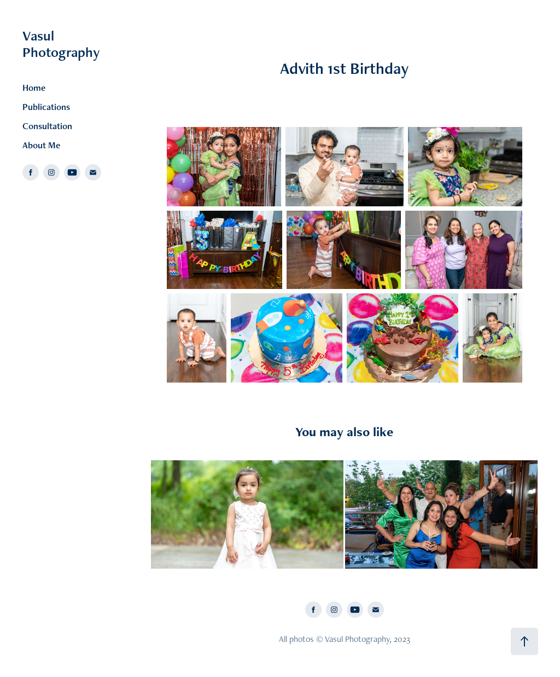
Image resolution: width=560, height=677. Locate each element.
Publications (46, 107)
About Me (41, 145)
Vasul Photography (61, 43)
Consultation (47, 126)
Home (33, 88)
